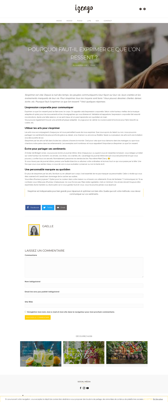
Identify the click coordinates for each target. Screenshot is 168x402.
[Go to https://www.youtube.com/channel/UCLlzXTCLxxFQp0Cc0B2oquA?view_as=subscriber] (87, 388)
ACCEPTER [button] (148, 399)
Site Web (29, 302)
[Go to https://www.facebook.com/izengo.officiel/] (80, 388)
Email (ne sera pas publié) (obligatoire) (42, 292)
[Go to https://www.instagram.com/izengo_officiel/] (84, 388)
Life (89, 21)
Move (59, 21)
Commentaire (31, 255)
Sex (97, 21)
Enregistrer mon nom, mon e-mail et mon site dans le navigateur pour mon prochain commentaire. (71, 312)
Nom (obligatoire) (32, 282)
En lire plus (28, 361)
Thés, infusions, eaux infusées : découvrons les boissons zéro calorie (40, 353)
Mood (69, 21)
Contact (108, 21)
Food (79, 21)
